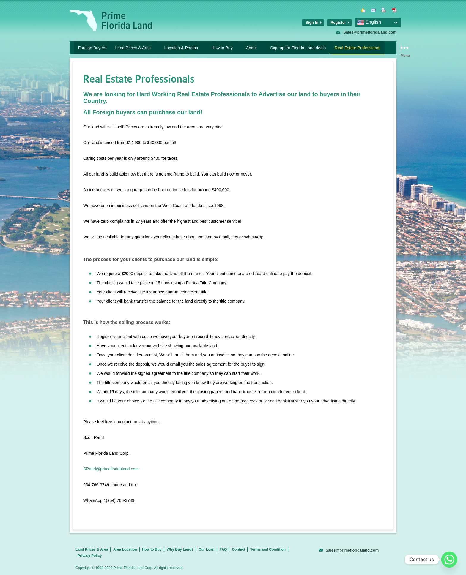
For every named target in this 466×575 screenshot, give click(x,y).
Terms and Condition (268, 549)
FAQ (223, 549)
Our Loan (206, 549)
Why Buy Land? (180, 549)
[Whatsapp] (449, 560)
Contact (238, 549)
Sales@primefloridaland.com (369, 32)
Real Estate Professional (357, 47)
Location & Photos (181, 47)
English (369, 22)
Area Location (125, 549)
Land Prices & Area (133, 47)
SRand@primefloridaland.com (111, 469)
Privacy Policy (90, 556)
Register (338, 22)
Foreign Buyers (92, 47)
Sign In (312, 22)
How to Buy (222, 47)
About (251, 47)
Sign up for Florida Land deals (298, 47)
